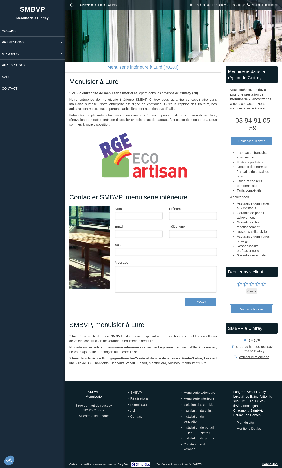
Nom (118, 209)
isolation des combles (183, 336)
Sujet (118, 244)
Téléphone (177, 226)
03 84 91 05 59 (252, 124)
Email (119, 226)
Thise (134, 352)
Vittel (92, 352)
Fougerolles (207, 347)
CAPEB (197, 464)
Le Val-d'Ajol (78, 352)
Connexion (270, 464)
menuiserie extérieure (137, 341)
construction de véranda (102, 341)
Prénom (175, 209)
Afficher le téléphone (265, 4)
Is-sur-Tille (189, 347)
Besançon (105, 352)
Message (121, 262)
